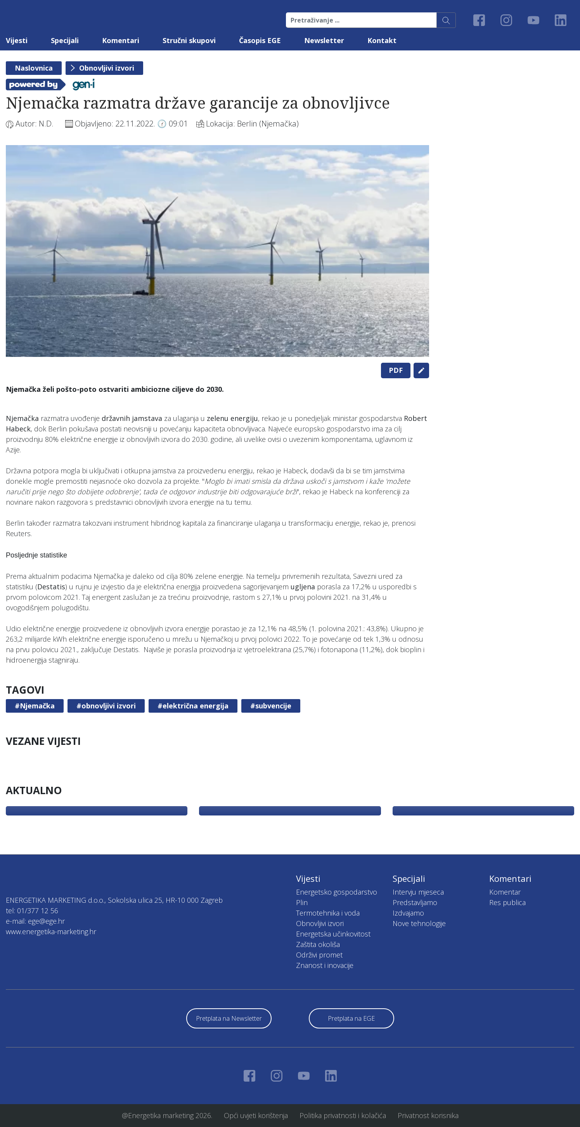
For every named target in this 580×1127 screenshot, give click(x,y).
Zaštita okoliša (318, 944)
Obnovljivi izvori (106, 68)
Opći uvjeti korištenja (256, 1115)
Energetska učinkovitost (333, 933)
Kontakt (381, 40)
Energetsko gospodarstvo (336, 892)
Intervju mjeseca (418, 892)
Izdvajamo (408, 913)
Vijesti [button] (17, 40)
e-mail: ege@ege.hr (35, 921)
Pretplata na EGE (351, 1018)
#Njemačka (35, 705)
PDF (396, 370)
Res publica (507, 902)
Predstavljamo (415, 902)
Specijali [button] (65, 40)
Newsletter (324, 40)
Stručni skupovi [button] (189, 40)
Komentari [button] (120, 40)
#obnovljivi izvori (106, 705)
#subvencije (270, 705)
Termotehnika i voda (328, 913)
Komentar (505, 892)
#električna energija (193, 705)
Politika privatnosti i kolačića (343, 1115)
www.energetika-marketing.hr (51, 931)
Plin (302, 902)
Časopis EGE (260, 40)
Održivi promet (319, 954)
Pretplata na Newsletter (229, 1018)
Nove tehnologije (419, 923)
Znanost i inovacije (324, 965)
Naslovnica (34, 68)
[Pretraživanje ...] (361, 20)
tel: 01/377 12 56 (32, 910)
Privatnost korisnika (428, 1115)
